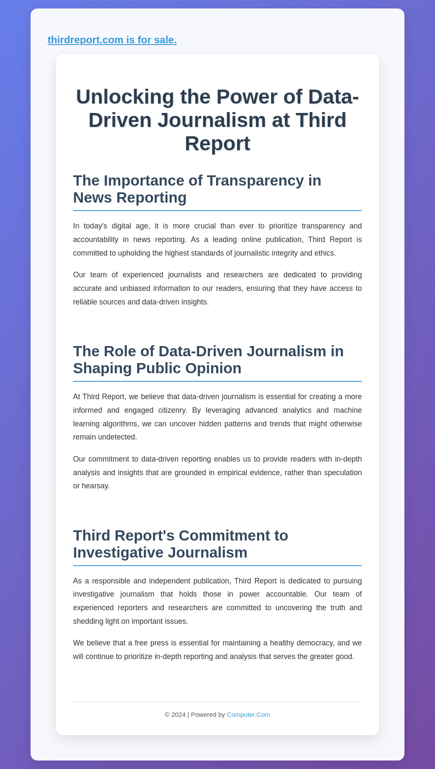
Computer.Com (248, 714)
